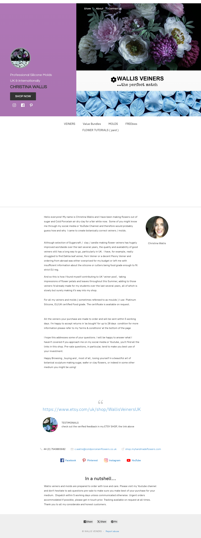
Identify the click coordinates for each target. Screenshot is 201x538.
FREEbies (131, 124)
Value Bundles (92, 124)
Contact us (115, 8)
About (99, 8)
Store (87, 8)
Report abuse (112, 531)
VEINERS (69, 124)
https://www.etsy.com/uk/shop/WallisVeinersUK (92, 409)
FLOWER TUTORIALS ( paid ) (100, 130)
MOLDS (113, 124)
